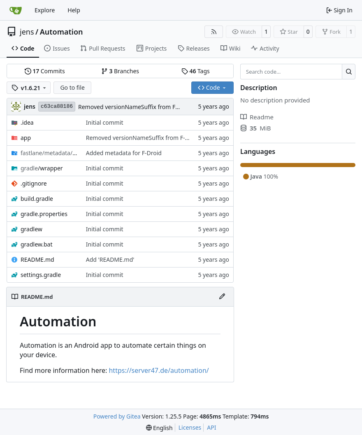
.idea (27, 122)
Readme (257, 117)
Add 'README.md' (110, 259)
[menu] (159, 428)
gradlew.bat (37, 244)
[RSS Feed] (213, 32)
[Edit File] (222, 297)
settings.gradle (41, 275)
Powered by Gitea (117, 416)
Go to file (72, 87)
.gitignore (34, 183)
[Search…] (348, 71)
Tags (195, 71)
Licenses (190, 427)
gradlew (31, 229)
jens (27, 32)
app (26, 138)
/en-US (49, 153)
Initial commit (104, 122)
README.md (37, 259)
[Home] (15, 10)
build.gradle (37, 198)
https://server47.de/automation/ (159, 370)
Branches (120, 71)
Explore (45, 10)
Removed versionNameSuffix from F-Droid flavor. (144, 107)
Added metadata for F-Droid (124, 153)
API (211, 427)
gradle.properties (44, 214)
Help (73, 10)
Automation (61, 32)
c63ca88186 (57, 106)
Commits (45, 71)
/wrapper (42, 168)
